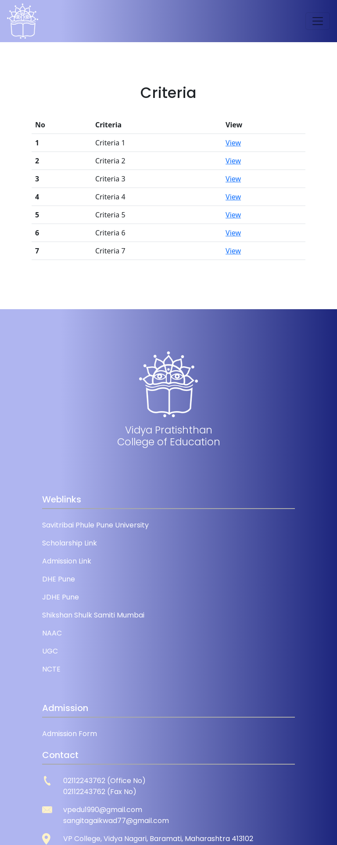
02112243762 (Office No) (104, 781)
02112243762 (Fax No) (99, 792)
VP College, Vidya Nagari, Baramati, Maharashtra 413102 (158, 839)
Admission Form (69, 734)
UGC (50, 651)
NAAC (52, 633)
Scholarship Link (69, 543)
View (233, 143)
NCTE (51, 669)
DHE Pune (58, 579)
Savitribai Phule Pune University (95, 525)
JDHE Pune (60, 597)
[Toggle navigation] (317, 21)
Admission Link (66, 561)
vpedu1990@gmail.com (102, 810)
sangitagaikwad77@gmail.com (116, 821)
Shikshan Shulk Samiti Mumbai (93, 615)
